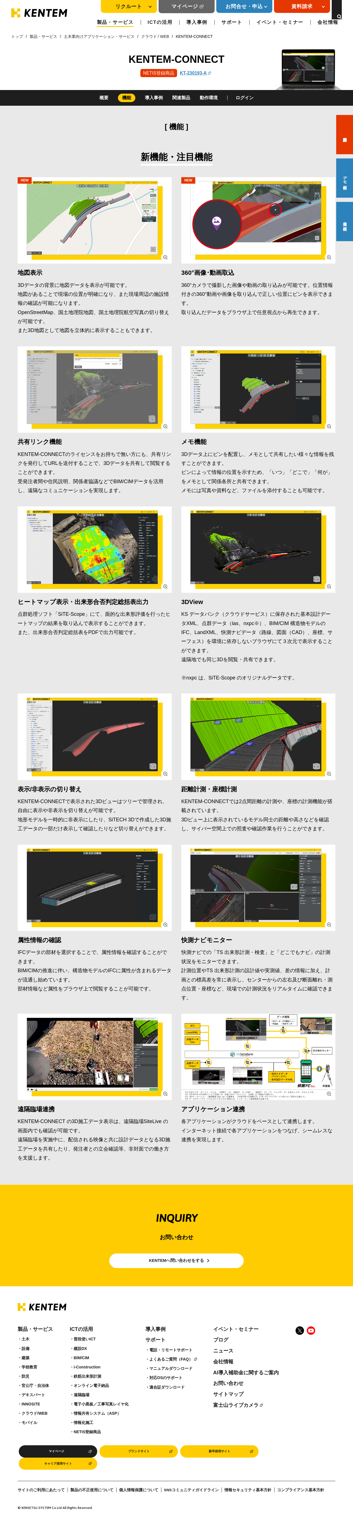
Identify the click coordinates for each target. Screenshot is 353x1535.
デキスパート (33, 1406)
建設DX (80, 1359)
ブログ (220, 1351)
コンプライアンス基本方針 (300, 1505)
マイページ (178, 6)
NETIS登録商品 (87, 1443)
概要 (103, 97)
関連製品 (181, 97)
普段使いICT (85, 1350)
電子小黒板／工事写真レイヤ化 (101, 1415)
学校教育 (29, 1378)
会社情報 (327, 22)
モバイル (29, 1434)
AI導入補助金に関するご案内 (246, 1383)
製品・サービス (115, 22)
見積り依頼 (345, 222)
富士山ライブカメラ (236, 1416)
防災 (25, 1387)
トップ (17, 36)
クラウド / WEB (155, 36)
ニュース (223, 1362)
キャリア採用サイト (58, 1478)
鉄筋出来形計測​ (87, 1387)
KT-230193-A (192, 73)
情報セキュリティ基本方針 (247, 1505)
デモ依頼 (345, 178)
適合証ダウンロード (167, 1398)
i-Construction (87, 1378)
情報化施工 (83, 1434)
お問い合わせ (228, 1394)
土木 (25, 1350)
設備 (25, 1359)
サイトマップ (228, 1405)
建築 (25, 1368)
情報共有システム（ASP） (97, 1424)
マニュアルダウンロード (170, 1379)
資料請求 (344, 134)
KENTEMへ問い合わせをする (176, 1266)
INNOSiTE (31, 1415)
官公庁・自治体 (35, 1397)
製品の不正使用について (91, 1505)
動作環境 (209, 97)
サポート (231, 22)
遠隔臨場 (81, 1406)
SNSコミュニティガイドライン (191, 1505)
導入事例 (196, 22)
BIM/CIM (81, 1368)
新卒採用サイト (219, 1463)
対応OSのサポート (165, 1389)
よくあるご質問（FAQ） (171, 1370)
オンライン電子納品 (91, 1397)
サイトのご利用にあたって (41, 1505)
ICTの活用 (160, 22)
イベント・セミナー (279, 22)
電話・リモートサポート (170, 1361)
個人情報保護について (138, 1505)
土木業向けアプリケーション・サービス (99, 36)
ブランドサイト (138, 1463)
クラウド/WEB (35, 1424)
